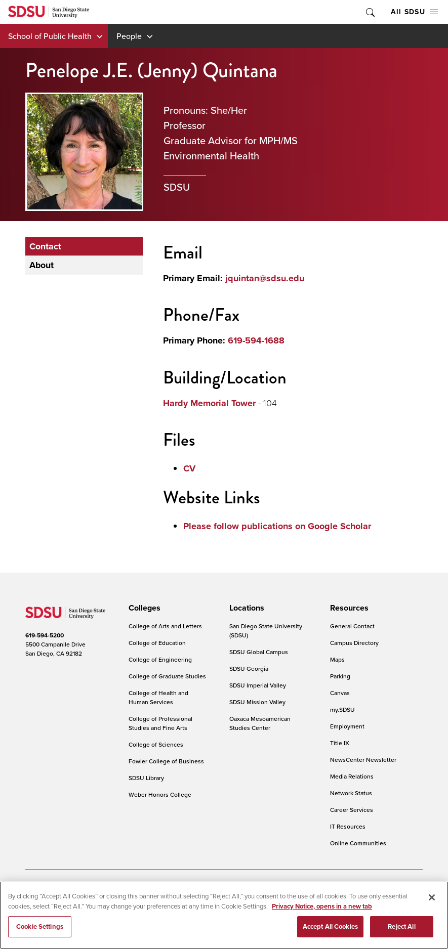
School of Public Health (50, 35)
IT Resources (347, 826)
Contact (45, 246)
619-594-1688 (256, 340)
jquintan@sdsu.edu (264, 278)
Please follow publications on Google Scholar (277, 526)
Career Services (351, 809)
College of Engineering (160, 659)
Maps (337, 659)
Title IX (339, 743)
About (41, 265)
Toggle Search (369, 12)
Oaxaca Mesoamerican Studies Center (260, 723)
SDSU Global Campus (258, 652)
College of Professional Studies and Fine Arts (160, 723)
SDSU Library (146, 777)
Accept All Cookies (330, 933)
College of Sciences (156, 744)
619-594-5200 (44, 635)
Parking (340, 676)
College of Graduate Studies (167, 676)
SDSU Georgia (248, 668)
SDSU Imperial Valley (257, 685)
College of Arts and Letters (165, 626)
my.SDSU (342, 709)
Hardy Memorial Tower (209, 403)
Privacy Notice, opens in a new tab (322, 913)
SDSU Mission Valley (257, 702)
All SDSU (414, 12)
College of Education (157, 642)
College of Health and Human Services (158, 697)
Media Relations (352, 776)
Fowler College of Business (166, 761)
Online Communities (358, 843)
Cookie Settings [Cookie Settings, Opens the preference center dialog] (39, 933)
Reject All (401, 933)
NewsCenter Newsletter (363, 759)
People (129, 35)
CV (189, 468)
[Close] (432, 904)
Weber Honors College (160, 794)
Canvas (340, 692)
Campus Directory (354, 642)
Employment (347, 726)
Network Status (351, 793)
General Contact (352, 626)
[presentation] (143, 608)
